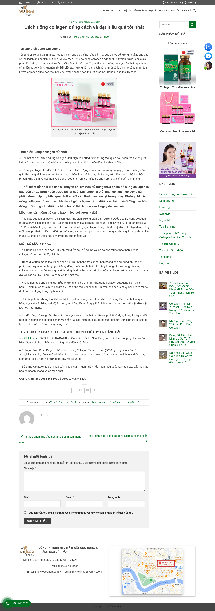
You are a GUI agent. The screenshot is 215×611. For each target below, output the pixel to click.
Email (70, 497)
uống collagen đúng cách (129, 402)
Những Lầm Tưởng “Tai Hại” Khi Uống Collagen (180, 324)
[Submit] (192, 24)
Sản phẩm (140, 10)
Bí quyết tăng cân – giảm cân (176, 194)
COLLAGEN (29, 338)
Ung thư (164, 263)
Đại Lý (152, 10)
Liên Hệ (186, 10)
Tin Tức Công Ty (169, 243)
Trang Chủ (108, 10)
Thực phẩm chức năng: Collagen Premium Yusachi (175, 235)
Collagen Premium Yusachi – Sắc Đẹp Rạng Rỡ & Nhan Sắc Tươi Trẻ (182, 308)
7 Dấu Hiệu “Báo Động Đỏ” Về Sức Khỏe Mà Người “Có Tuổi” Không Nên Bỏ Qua (181, 290)
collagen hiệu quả (107, 402)
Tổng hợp (165, 256)
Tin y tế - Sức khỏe (79, 22)
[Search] (194, 10)
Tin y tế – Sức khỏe (171, 250)
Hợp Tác (164, 10)
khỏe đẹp (165, 207)
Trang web (114, 497)
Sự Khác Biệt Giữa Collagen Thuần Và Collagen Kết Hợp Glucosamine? (180, 357)
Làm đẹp (95, 22)
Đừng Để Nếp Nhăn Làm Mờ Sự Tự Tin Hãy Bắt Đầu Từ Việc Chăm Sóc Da (182, 340)
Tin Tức (175, 10)
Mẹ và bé (164, 220)
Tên (26, 497)
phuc (106, 37)
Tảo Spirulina (167, 226)
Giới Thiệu (124, 10)
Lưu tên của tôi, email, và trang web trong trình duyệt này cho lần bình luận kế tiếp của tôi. (81, 512)
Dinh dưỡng (166, 200)
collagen (94, 402)
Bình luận (30, 468)
